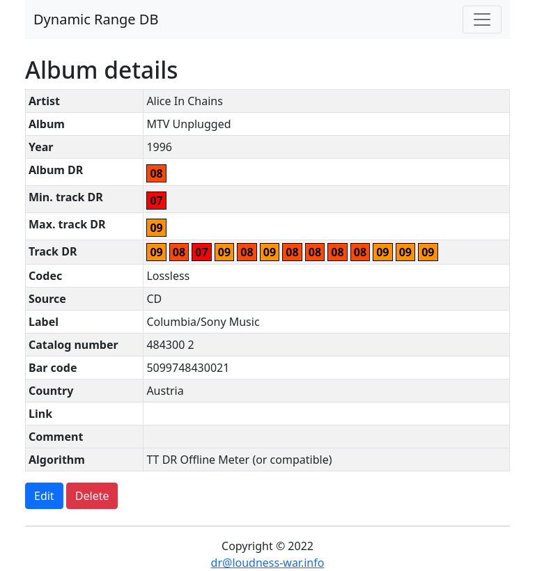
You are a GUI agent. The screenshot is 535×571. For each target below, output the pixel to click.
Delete (92, 495)
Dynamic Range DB (95, 19)
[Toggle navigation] (482, 19)
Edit (44, 495)
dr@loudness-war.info (268, 562)
